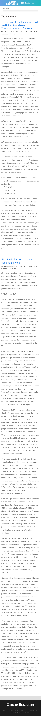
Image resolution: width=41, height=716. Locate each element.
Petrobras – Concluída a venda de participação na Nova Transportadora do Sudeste (20, 25)
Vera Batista (29, 32)
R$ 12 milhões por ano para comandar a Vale (16, 261)
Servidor (14, 34)
